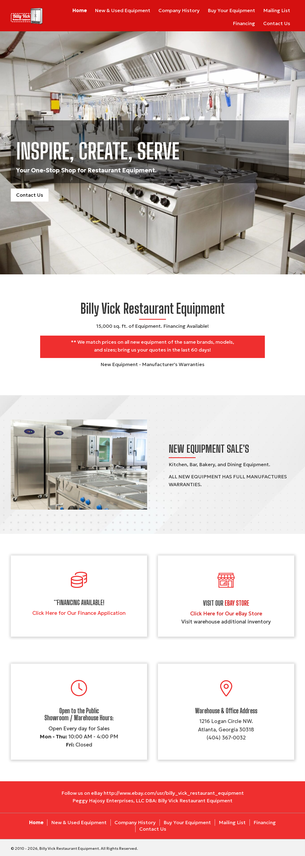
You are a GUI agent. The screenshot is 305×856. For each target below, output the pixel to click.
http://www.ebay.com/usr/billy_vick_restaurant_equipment (174, 793)
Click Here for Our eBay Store (226, 613)
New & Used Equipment (79, 822)
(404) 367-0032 (226, 737)
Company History (135, 822)
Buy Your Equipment (187, 822)
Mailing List (232, 822)
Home (36, 822)
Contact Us (152, 829)
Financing (265, 822)
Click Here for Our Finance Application (79, 613)
